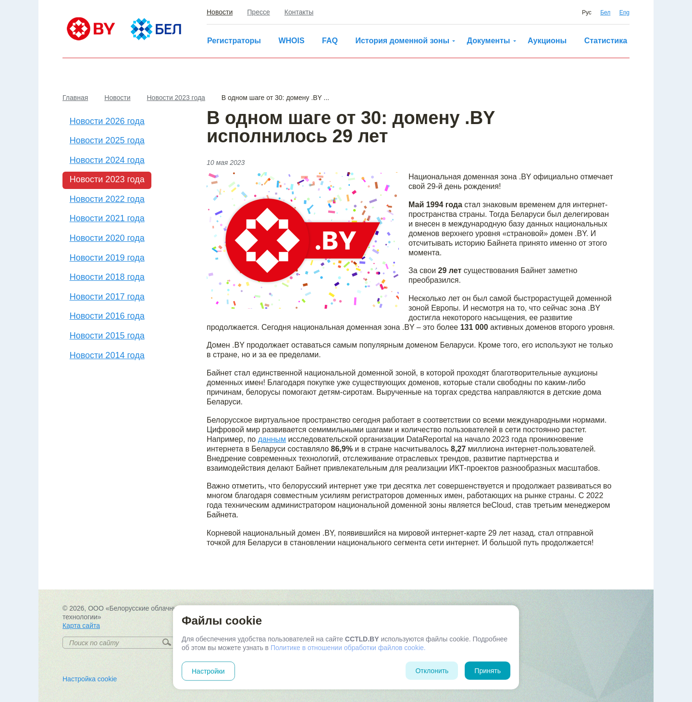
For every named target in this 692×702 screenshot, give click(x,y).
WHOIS (291, 41)
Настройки (208, 671)
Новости (220, 12)
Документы (488, 41)
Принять (487, 671)
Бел (605, 12)
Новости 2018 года (107, 277)
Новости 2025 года (107, 140)
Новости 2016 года (107, 316)
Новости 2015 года (107, 335)
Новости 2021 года (107, 218)
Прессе (258, 12)
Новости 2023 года (107, 179)
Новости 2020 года (107, 238)
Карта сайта (81, 625)
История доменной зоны (402, 41)
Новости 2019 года (107, 258)
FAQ (330, 41)
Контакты (298, 12)
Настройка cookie (89, 679)
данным (272, 439)
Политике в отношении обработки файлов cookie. (348, 648)
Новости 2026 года (107, 121)
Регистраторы (234, 41)
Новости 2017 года (107, 296)
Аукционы (547, 41)
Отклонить (431, 671)
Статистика (605, 41)
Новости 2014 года (107, 355)
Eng (624, 12)
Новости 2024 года (107, 160)
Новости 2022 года (107, 199)
